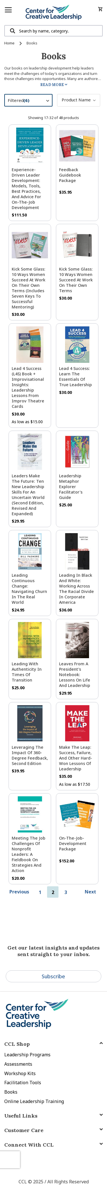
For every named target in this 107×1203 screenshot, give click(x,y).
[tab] (53, 1144)
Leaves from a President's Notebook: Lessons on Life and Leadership (74, 674)
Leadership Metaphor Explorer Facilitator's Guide (70, 486)
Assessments (18, 1064)
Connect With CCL (29, 1144)
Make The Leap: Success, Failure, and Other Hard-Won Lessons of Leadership (75, 758)
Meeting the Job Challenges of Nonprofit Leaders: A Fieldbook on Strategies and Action (28, 854)
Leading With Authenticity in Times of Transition (27, 672)
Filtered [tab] (31, 101)
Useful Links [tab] (20, 1115)
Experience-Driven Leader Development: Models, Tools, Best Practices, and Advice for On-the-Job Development (26, 188)
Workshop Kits (20, 1073)
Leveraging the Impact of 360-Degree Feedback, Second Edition (30, 755)
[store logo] (53, 12)
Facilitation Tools (22, 1082)
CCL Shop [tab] (17, 1044)
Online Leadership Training (34, 1101)
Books (10, 1092)
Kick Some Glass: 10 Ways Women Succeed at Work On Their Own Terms (76, 279)
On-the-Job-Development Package (72, 843)
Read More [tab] (52, 84)
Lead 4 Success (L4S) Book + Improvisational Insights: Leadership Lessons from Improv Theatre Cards (28, 387)
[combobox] (53, 30)
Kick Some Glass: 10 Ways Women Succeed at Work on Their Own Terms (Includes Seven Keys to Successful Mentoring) (28, 288)
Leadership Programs (27, 1054)
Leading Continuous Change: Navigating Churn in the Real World (29, 588)
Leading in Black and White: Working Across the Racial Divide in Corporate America (76, 588)
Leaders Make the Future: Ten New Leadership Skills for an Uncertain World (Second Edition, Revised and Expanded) (28, 494)
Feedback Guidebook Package (70, 175)
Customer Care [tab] (23, 1130)
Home (9, 43)
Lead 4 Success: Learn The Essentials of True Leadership (75, 376)
